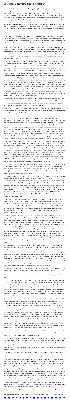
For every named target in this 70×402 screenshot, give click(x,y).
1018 (45, 398)
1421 (34, 397)
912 (9, 398)
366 (45, 397)
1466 (56, 397)
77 (23, 397)
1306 (64, 397)
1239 (52, 397)
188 (20, 397)
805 (41, 397)
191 (30, 397)
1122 (5, 400)
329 (52, 398)
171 (13, 397)
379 (20, 398)
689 (16, 397)
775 (12, 398)
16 (30, 398)
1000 (9, 397)
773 (24, 398)
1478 (5, 398)
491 (27, 398)
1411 (64, 398)
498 (41, 398)
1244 (16, 398)
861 (48, 398)
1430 (56, 398)
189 (38, 397)
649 (27, 397)
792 (37, 398)
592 (48, 397)
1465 (5, 397)
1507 (60, 397)
